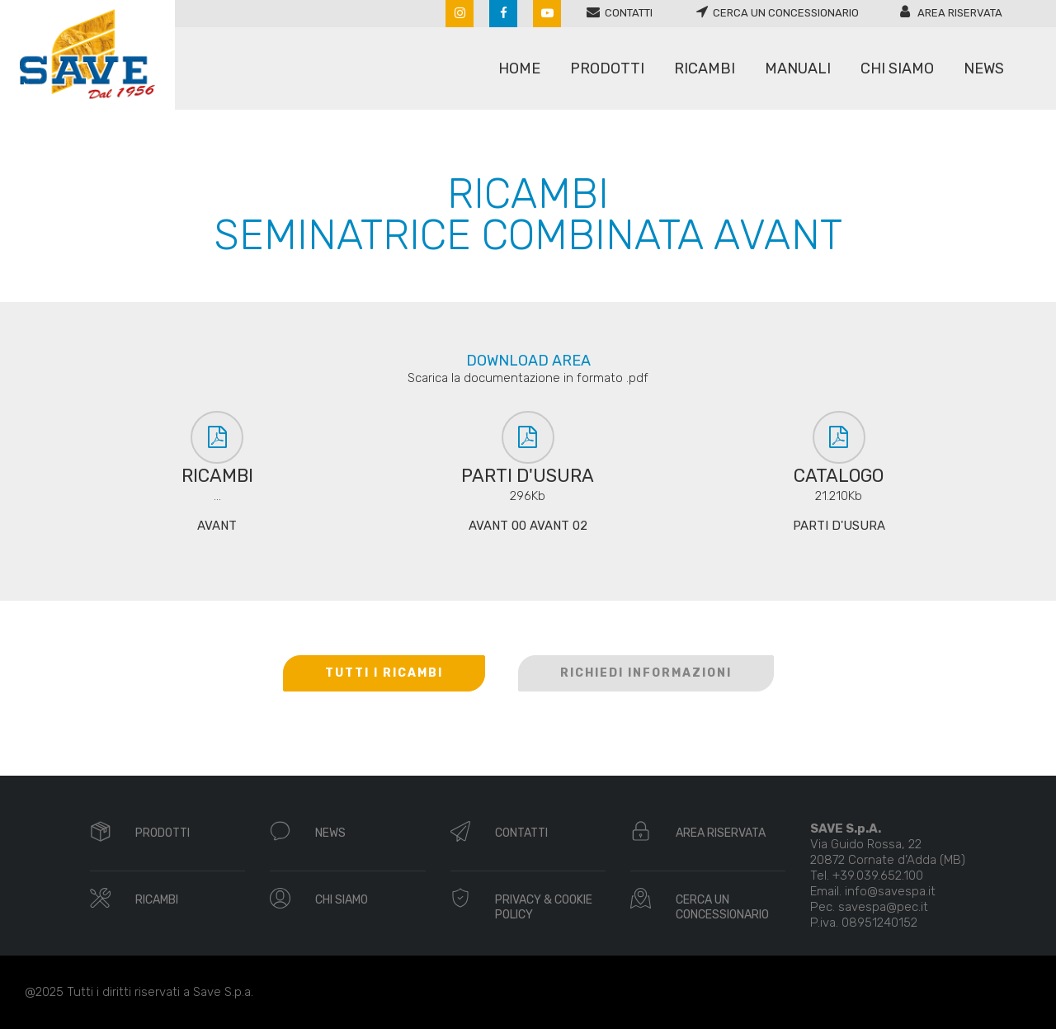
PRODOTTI (162, 833)
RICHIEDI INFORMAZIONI (646, 673)
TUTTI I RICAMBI (384, 673)
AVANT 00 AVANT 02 (528, 525)
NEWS (330, 833)
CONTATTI (521, 833)
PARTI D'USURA (839, 525)
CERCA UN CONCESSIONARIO (722, 907)
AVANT (217, 525)
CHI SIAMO (341, 900)
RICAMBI (156, 900)
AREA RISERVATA (721, 833)
